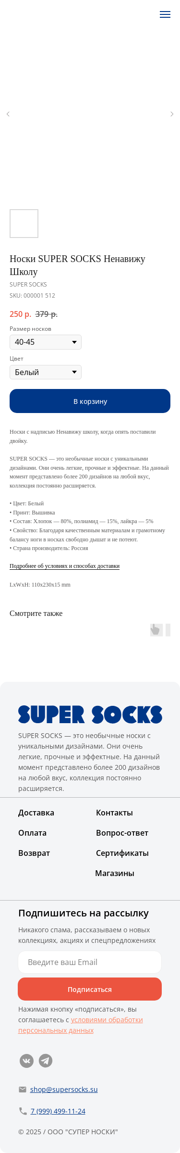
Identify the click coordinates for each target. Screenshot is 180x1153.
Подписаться (90, 989)
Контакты (114, 812)
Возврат (34, 853)
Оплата (32, 832)
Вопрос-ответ (122, 832)
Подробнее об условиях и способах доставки (65, 566)
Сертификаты (122, 853)
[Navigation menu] (165, 14)
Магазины (114, 873)
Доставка (36, 812)
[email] (90, 962)
